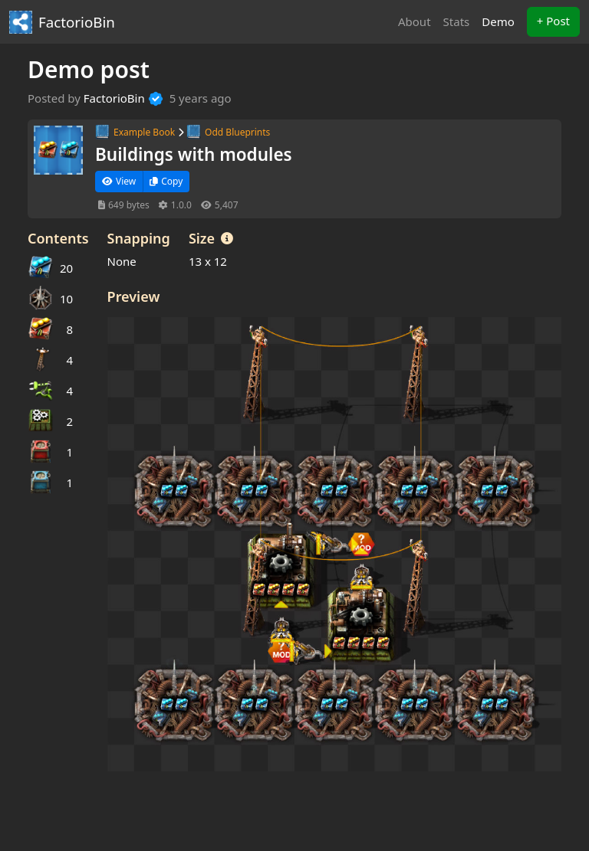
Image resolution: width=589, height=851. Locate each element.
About (414, 21)
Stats (456, 21)
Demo (501, 20)
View (119, 181)
